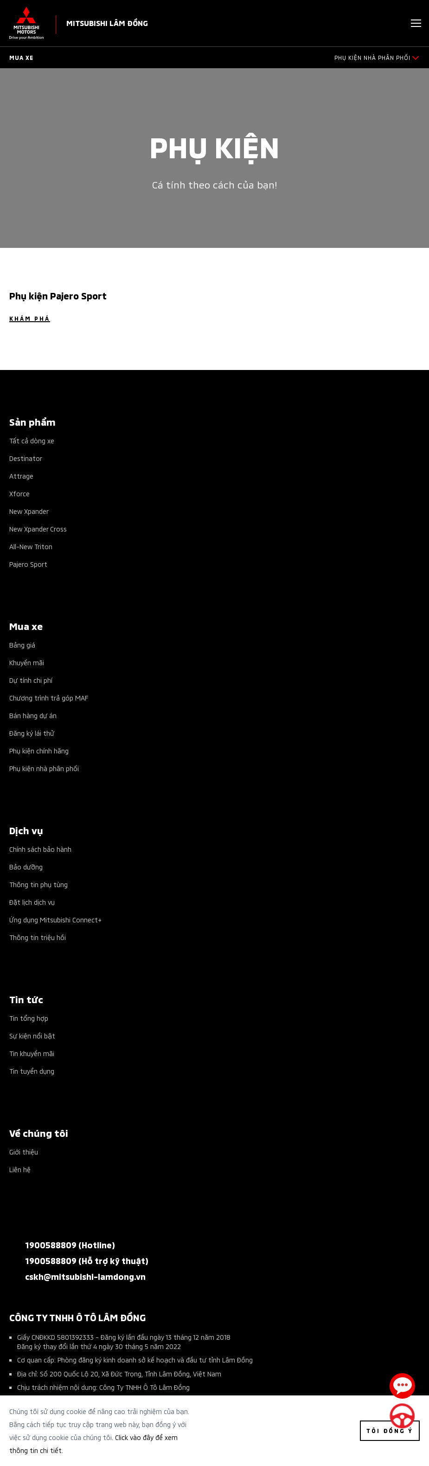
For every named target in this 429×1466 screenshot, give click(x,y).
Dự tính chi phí (30, 679)
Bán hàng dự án (33, 715)
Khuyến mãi (26, 662)
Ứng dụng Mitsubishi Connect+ (55, 919)
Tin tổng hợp (28, 1017)
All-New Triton (30, 546)
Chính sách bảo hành (40, 848)
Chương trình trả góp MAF (48, 697)
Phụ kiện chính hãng (39, 750)
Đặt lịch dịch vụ (32, 901)
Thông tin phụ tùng (38, 884)
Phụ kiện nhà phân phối (44, 768)
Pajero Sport (28, 563)
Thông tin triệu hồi (37, 937)
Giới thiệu (23, 1151)
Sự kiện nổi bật (32, 1035)
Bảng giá (22, 644)
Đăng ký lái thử (31, 732)
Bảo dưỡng (26, 866)
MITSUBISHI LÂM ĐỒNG (107, 22)
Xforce (19, 493)
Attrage (21, 475)
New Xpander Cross (38, 528)
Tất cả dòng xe (31, 440)
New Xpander (29, 510)
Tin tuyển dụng (31, 1070)
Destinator (25, 458)
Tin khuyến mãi (31, 1053)
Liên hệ (20, 1169)
